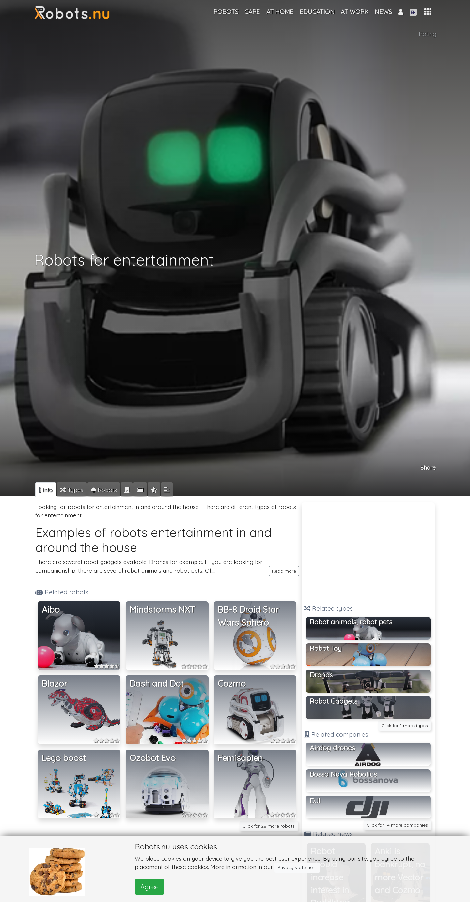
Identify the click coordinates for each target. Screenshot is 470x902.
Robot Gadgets (333, 701)
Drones (321, 674)
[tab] (45, 489)
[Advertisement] (368, 550)
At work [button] (354, 12)
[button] (428, 12)
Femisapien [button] (240, 758)
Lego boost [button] (64, 758)
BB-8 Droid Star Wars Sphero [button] (248, 616)
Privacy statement (297, 867)
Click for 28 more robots (269, 826)
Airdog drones (332, 747)
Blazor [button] (54, 683)
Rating (427, 34)
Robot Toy (326, 648)
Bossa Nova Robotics (343, 774)
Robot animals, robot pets (351, 622)
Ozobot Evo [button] (153, 758)
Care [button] (252, 12)
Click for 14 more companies (397, 825)
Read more (284, 571)
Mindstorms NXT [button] (162, 609)
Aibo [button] (51, 609)
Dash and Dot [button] (157, 683)
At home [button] (279, 12)
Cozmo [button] (232, 683)
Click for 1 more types (404, 725)
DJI (315, 800)
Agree (149, 887)
